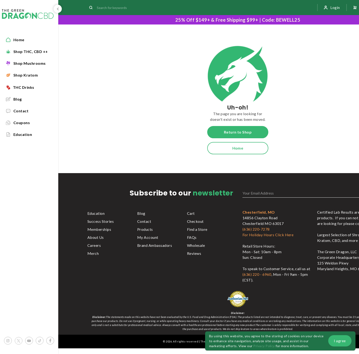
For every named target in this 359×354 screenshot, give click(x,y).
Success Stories (100, 221)
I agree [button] (340, 340)
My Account (147, 237)
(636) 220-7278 (256, 229)
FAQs (192, 237)
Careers (94, 245)
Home (237, 148)
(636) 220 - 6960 (256, 274)
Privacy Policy (264, 346)
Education (96, 213)
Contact (144, 221)
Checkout (195, 221)
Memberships (99, 229)
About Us (95, 237)
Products (145, 229)
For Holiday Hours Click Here (267, 234)
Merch (93, 253)
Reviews (194, 253)
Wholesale (196, 245)
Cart (191, 213)
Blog (141, 213)
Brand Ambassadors (154, 245)
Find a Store (197, 229)
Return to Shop (238, 132)
